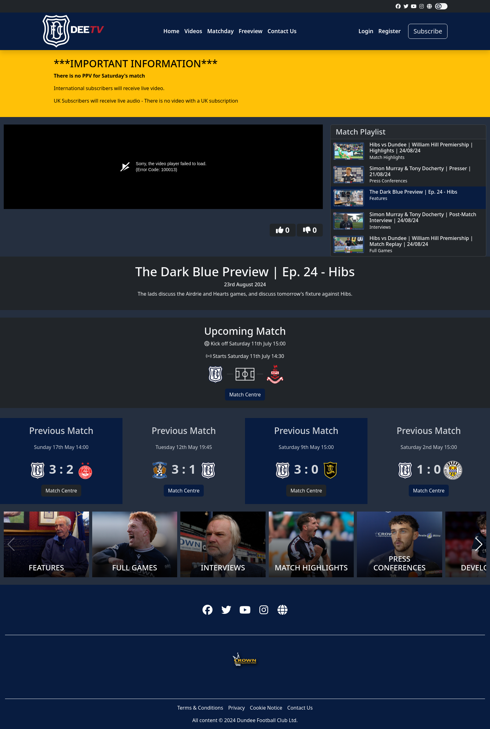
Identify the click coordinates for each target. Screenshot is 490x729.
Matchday (220, 31)
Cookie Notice (266, 707)
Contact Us (282, 31)
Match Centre (245, 394)
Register (389, 31)
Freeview (250, 31)
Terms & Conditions (200, 707)
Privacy (236, 707)
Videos (193, 31)
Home (171, 31)
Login (365, 31)
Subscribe (427, 31)
